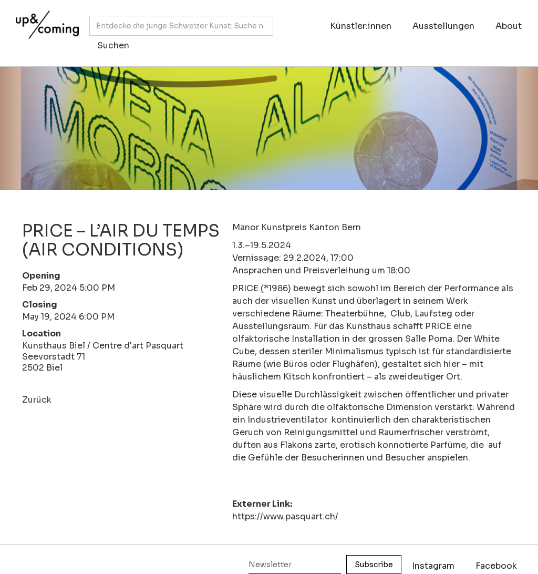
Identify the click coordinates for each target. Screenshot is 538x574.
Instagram (433, 565)
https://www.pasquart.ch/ (285, 516)
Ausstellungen (443, 26)
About (508, 26)
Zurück (36, 399)
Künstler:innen (360, 26)
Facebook (496, 565)
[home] (45, 28)
